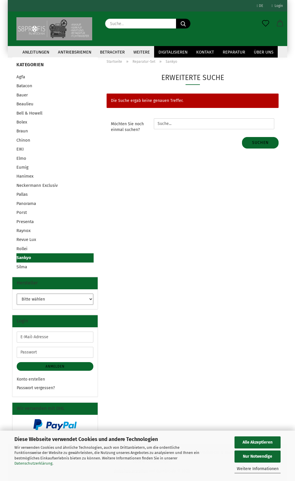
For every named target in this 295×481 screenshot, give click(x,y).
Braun (22, 131)
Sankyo (23, 257)
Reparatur (234, 52)
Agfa (20, 76)
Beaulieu (24, 104)
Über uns (263, 52)
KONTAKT (205, 52)
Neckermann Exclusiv (37, 185)
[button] (280, 24)
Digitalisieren (173, 52)
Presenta (25, 221)
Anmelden (55, 366)
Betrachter (112, 52)
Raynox (23, 230)
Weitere (141, 52)
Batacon (24, 85)
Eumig (22, 167)
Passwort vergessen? (36, 387)
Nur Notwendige (257, 456)
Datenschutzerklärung (33, 463)
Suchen (260, 142)
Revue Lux (26, 239)
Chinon (23, 140)
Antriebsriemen (74, 52)
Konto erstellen (31, 379)
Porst (21, 212)
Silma (21, 266)
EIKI (20, 149)
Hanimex (24, 176)
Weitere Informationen (258, 468)
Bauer (22, 95)
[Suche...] (183, 23)
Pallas (22, 194)
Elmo (21, 158)
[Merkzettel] (265, 24)
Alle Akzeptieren (258, 442)
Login (277, 6)
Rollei (21, 248)
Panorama (26, 203)
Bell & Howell (29, 113)
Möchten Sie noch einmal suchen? (127, 126)
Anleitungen (35, 52)
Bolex (21, 122)
